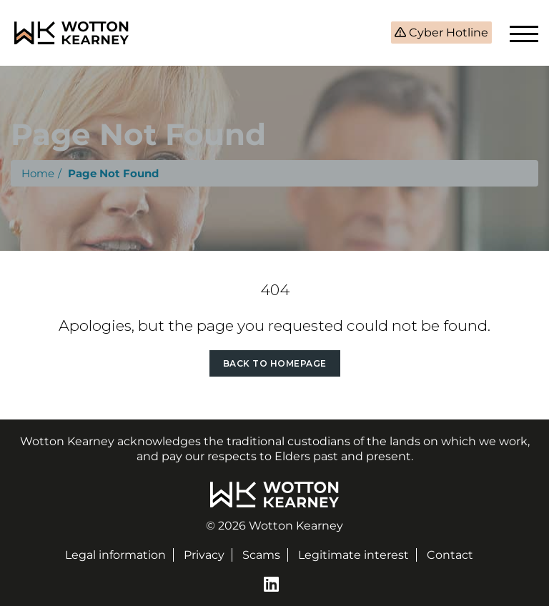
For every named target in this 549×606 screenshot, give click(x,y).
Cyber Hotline (447, 32)
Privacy (204, 555)
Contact (450, 555)
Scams (261, 555)
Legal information (115, 555)
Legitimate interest (353, 555)
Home (37, 173)
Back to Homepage (275, 363)
